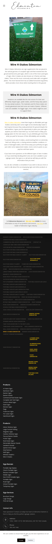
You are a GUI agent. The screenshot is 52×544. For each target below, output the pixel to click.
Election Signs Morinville (35, 259)
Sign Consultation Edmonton (13, 310)
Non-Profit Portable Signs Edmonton (16, 277)
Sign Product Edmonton (11, 347)
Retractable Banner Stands (11, 443)
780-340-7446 (30, 221)
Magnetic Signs (8, 432)
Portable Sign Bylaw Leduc (37, 282)
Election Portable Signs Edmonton (15, 250)
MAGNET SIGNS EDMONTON (33, 362)
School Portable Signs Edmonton (15, 307)
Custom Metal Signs (9, 402)
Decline (30, 540)
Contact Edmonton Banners (13, 334)
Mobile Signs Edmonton (33, 368)
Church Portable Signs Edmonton (15, 240)
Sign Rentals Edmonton (11, 368)
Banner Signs (7, 393)
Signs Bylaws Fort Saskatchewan (14, 319)
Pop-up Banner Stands (10, 436)
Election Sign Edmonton (37, 255)
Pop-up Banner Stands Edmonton (14, 282)
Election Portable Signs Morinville (15, 252)
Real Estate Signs (8, 441)
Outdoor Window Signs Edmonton (15, 279)
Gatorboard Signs (8, 416)
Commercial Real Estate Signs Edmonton (17, 242)
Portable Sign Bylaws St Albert (14, 294)
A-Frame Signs (7, 388)
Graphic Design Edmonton (34, 314)
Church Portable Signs (10, 470)
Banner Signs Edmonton (30, 332)
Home (5, 269)
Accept (21, 540)
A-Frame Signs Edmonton (34, 338)
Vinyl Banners (7, 450)
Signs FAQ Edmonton (35, 319)
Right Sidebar (36, 302)
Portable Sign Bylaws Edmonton (14, 284)
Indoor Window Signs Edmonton (20, 269)
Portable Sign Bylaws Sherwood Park (16, 289)
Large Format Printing (10, 429)
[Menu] (4, 6)
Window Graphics (8, 454)
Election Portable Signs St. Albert (15, 255)
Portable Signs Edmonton (36, 294)
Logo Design (7, 499)
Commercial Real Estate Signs (12, 398)
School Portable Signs (10, 484)
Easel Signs (6, 405)
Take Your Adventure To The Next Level (16, 324)
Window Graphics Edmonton (30, 329)
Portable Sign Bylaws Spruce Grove (15, 292)
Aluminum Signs (8, 391)
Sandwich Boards (8, 445)
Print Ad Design (8, 501)
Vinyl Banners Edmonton (33, 326)
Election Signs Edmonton (12, 259)
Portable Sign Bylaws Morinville (14, 287)
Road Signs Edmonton (10, 305)
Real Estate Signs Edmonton (25, 299)
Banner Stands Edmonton (12, 237)
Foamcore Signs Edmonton (31, 264)
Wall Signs (6, 452)
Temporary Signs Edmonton (12, 326)
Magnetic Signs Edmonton (12, 274)
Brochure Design (8, 496)
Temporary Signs (8, 486)
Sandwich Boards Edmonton (30, 305)
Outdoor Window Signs (10, 434)
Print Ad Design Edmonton (31, 297)
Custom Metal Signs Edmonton (14, 247)
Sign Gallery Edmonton (34, 310)
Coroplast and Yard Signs (11, 400)
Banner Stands (8, 395)
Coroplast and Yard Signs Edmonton (16, 245)
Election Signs (7, 407)
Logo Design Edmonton (37, 272)
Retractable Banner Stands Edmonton (16, 302)
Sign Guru (40, 223)
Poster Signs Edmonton (11, 297)
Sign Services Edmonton (11, 314)
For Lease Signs (8, 414)
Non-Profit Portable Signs (11, 477)
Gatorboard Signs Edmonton (33, 266)
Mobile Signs (7, 475)
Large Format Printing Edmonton (15, 272)
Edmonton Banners (33, 247)
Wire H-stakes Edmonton (13, 122)
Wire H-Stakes (7, 457)
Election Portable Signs (10, 472)
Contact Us (37, 242)
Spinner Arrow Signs (9, 448)
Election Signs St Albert (11, 264)
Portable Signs (7, 479)
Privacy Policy (8, 299)
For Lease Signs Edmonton (12, 266)
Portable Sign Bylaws (33, 373)
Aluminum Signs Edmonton (35, 344)
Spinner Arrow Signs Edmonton (14, 321)
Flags (4, 409)
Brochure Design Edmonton (32, 237)
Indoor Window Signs (10, 427)
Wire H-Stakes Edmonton (11, 332)
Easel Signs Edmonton (33, 350)
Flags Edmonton (33, 355)
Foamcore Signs (8, 411)
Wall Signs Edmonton (10, 329)
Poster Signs (7, 438)
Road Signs (6, 482)
